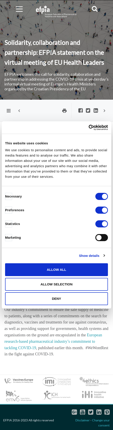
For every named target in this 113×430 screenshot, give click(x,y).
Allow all (56, 269)
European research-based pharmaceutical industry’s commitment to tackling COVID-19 (53, 341)
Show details (89, 256)
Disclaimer (82, 420)
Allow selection (57, 284)
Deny (56, 298)
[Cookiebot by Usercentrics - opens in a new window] (88, 127)
